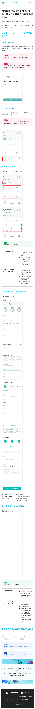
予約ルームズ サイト (17, 702)
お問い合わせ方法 (29, 2)
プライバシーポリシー (8, 699)
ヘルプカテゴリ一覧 (21, 696)
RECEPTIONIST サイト (27, 699)
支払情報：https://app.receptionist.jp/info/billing (16, 655)
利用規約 (30, 696)
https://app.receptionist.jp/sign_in (14, 48)
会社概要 (17, 699)
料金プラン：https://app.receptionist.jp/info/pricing (17, 646)
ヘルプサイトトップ (10, 696)
